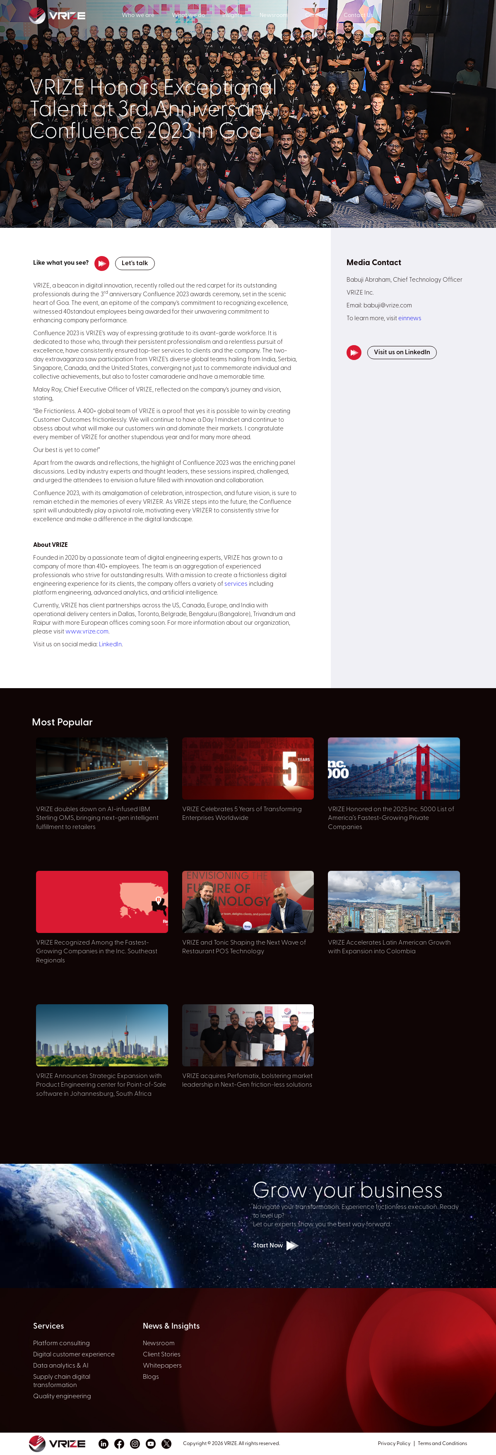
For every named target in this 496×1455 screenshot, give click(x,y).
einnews (409, 319)
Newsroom (274, 15)
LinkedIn (110, 645)
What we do (188, 15)
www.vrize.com (86, 632)
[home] (75, 15)
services (236, 584)
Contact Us (358, 15)
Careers (315, 15)
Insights (232, 15)
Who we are (138, 15)
